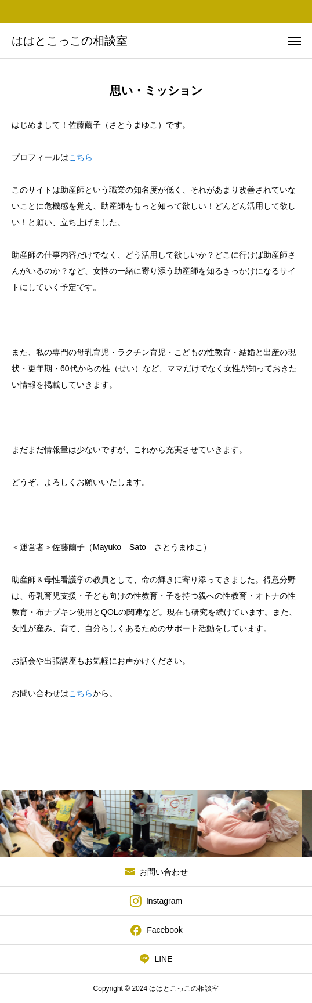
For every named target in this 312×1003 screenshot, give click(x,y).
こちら (80, 157)
